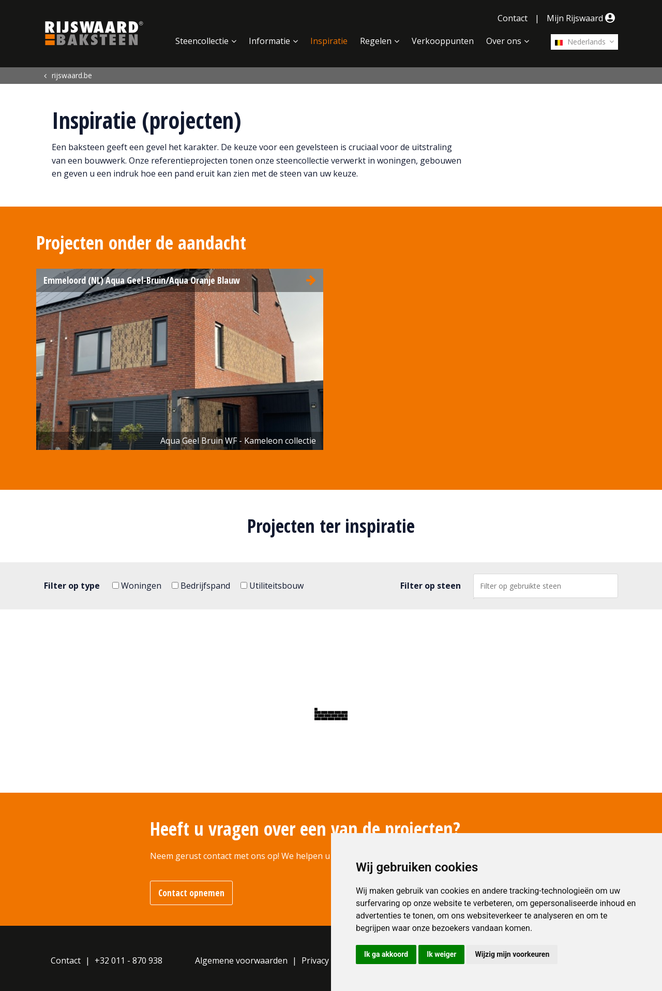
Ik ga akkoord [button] (386, 954)
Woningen (136, 585)
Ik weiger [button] (441, 954)
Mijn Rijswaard (582, 18)
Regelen (376, 41)
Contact (513, 18)
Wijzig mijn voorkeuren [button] (512, 954)
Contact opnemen (191, 893)
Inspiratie (329, 41)
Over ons (503, 41)
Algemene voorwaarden (241, 960)
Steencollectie (202, 41)
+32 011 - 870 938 (128, 960)
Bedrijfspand (201, 585)
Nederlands (580, 42)
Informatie (269, 41)
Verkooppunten (443, 41)
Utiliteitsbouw (272, 585)
